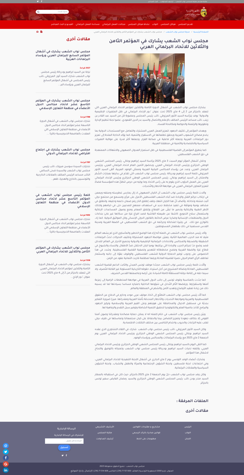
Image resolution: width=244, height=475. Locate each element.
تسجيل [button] (64, 447)
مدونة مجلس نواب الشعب (178, 32)
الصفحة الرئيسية (200, 32)
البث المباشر (153, 2)
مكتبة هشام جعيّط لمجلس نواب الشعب (191, 2)
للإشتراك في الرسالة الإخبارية (69, 435)
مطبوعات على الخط (146, 439)
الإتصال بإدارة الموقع (81, 471)
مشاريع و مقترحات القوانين (146, 427)
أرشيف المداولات (166, 2)
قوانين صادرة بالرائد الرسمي (146, 433)
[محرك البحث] (52, 12)
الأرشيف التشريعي (104, 427)
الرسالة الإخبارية (66, 428)
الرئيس (187, 427)
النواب (188, 433)
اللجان (188, 439)
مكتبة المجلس (104, 433)
